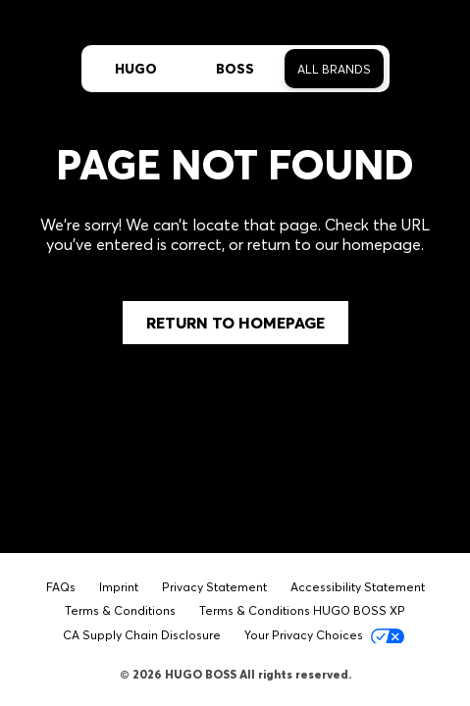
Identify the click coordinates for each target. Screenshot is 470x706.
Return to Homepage (235, 322)
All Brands (334, 69)
